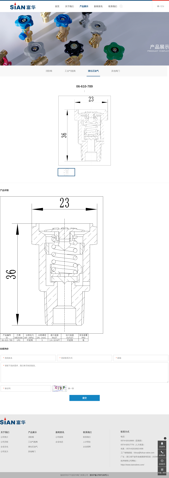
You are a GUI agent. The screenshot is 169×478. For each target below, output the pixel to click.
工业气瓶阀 (68, 71)
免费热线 (162, 455)
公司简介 (4, 437)
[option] (84, 130)
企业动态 (59, 442)
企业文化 (4, 447)
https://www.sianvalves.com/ (132, 465)
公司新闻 (59, 437)
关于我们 (69, 6)
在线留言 (162, 464)
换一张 (63, 388)
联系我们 (112, 6)
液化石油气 (91, 71)
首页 (57, 6)
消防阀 (47, 71)
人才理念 (87, 442)
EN (162, 6)
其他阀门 (114, 71)
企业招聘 (87, 447)
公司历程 (4, 442)
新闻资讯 (98, 6)
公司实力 (4, 451)
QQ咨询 (162, 447)
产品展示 (84, 6)
